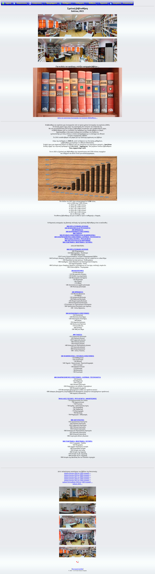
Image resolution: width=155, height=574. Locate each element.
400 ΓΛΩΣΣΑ (77, 233)
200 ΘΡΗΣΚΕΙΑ (77, 230)
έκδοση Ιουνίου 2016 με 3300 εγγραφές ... (77, 478)
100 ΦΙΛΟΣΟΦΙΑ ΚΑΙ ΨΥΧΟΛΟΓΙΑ (77, 228)
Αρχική (6, 3)
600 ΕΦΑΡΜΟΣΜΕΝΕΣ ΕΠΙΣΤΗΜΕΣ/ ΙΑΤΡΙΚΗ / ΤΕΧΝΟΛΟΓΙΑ (77, 237)
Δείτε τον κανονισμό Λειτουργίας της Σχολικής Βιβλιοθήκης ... (77, 118)
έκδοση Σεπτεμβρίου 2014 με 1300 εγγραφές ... (77, 482)
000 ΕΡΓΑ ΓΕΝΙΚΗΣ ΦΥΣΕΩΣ (77, 226)
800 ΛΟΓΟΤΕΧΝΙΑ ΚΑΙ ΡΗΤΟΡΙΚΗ (77, 240)
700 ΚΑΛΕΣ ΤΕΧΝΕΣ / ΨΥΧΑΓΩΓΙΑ (77, 239)
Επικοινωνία (128, 3)
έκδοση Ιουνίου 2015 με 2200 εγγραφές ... (77, 480)
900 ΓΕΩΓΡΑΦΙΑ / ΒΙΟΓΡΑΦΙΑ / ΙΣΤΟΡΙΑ (77, 242)
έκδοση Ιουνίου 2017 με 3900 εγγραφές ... (77, 477)
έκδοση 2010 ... (77, 484)
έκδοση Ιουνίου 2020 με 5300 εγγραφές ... (77, 473)
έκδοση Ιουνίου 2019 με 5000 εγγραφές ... (77, 475)
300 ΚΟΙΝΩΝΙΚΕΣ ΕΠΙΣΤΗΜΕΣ (77, 231)
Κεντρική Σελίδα (77, 569)
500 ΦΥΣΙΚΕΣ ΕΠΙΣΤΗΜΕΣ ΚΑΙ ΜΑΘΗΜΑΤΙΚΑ (77, 235)
